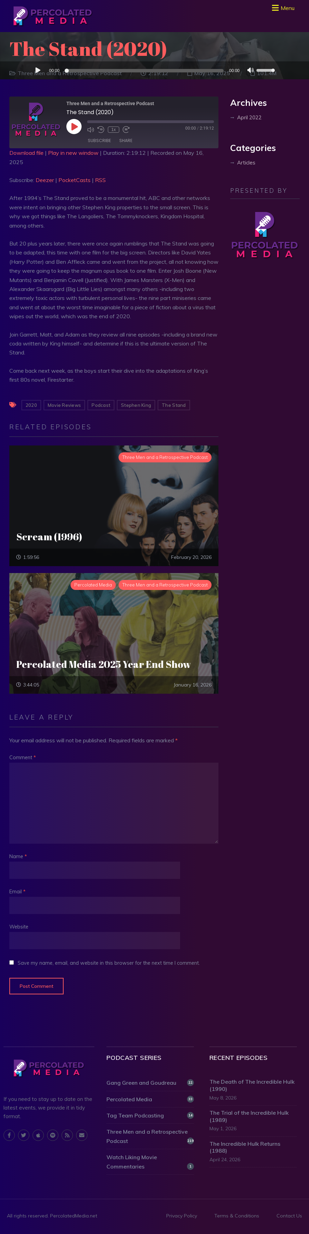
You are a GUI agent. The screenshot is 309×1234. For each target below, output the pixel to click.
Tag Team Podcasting (150, 1115)
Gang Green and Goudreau (150, 1082)
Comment (22, 757)
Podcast (101, 405)
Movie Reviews (64, 405)
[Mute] (250, 71)
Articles (246, 162)
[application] (154, 70)
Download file (26, 152)
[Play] (37, 70)
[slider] (145, 70)
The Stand (174, 405)
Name (18, 856)
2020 (31, 405)
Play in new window (73, 152)
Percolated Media (150, 1099)
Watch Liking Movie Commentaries (150, 1162)
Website (18, 927)
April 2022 (249, 117)
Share (125, 140)
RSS (100, 180)
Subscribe (99, 140)
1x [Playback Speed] (113, 129)
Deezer (45, 180)
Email (17, 892)
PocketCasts (74, 180)
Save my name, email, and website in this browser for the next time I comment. (109, 963)
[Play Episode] (74, 126)
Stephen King (136, 405)
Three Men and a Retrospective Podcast (150, 1136)
